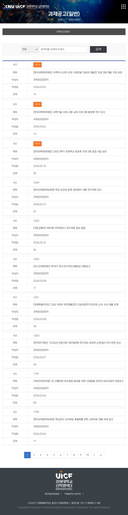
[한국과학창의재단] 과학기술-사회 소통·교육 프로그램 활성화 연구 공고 (69, 112)
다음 (94, 455)
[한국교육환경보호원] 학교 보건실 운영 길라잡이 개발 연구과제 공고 (67, 189)
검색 (98, 49)
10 (87, 455)
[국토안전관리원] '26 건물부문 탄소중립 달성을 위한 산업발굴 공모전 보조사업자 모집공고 (78, 381)
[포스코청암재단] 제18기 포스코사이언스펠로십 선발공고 (61, 266)
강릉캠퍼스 (20, 8)
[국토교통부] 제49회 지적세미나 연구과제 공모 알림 (59, 228)
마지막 (101, 455)
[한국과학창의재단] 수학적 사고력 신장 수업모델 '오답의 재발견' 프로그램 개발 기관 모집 (77, 72)
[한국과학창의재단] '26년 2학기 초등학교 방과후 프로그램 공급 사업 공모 (70, 151)
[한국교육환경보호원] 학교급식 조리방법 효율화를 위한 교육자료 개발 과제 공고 (73, 419)
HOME (51, 20)
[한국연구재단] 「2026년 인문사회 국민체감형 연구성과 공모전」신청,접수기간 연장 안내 (76, 342)
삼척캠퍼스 (33, 8)
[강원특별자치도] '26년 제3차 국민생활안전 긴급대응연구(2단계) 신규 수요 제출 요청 (75, 304)
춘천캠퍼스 (8, 8)
